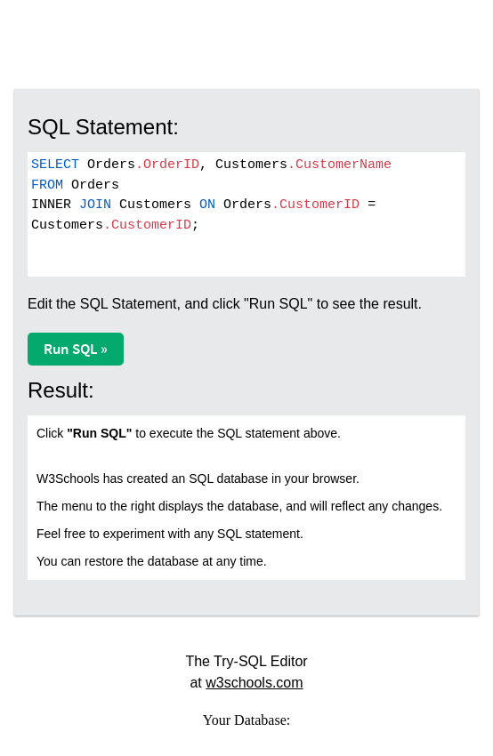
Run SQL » (76, 348)
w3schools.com (254, 682)
